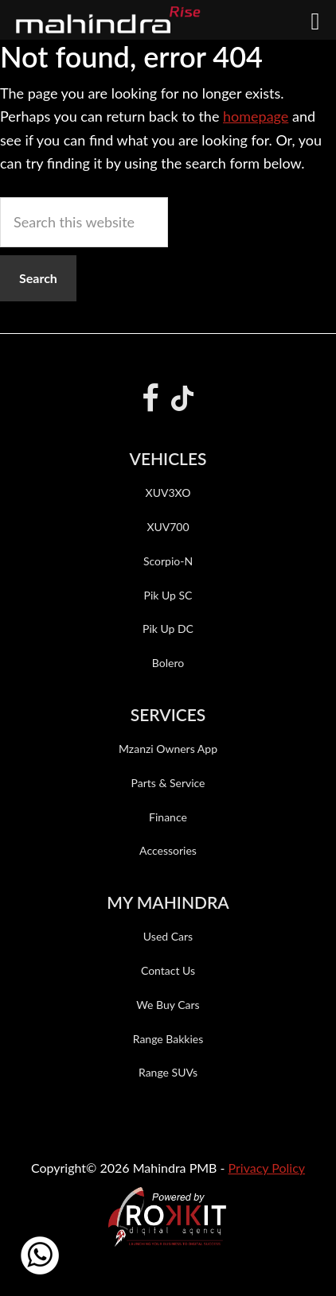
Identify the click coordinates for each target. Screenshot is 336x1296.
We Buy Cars (167, 1004)
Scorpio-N (168, 561)
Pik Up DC (168, 628)
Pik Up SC (168, 595)
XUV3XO (168, 492)
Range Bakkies (168, 1039)
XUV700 (168, 527)
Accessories (168, 850)
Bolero (168, 662)
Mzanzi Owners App (168, 748)
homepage (255, 116)
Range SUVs (168, 1072)
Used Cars (168, 936)
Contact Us (168, 970)
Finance (168, 817)
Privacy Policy (267, 1167)
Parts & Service (168, 783)
